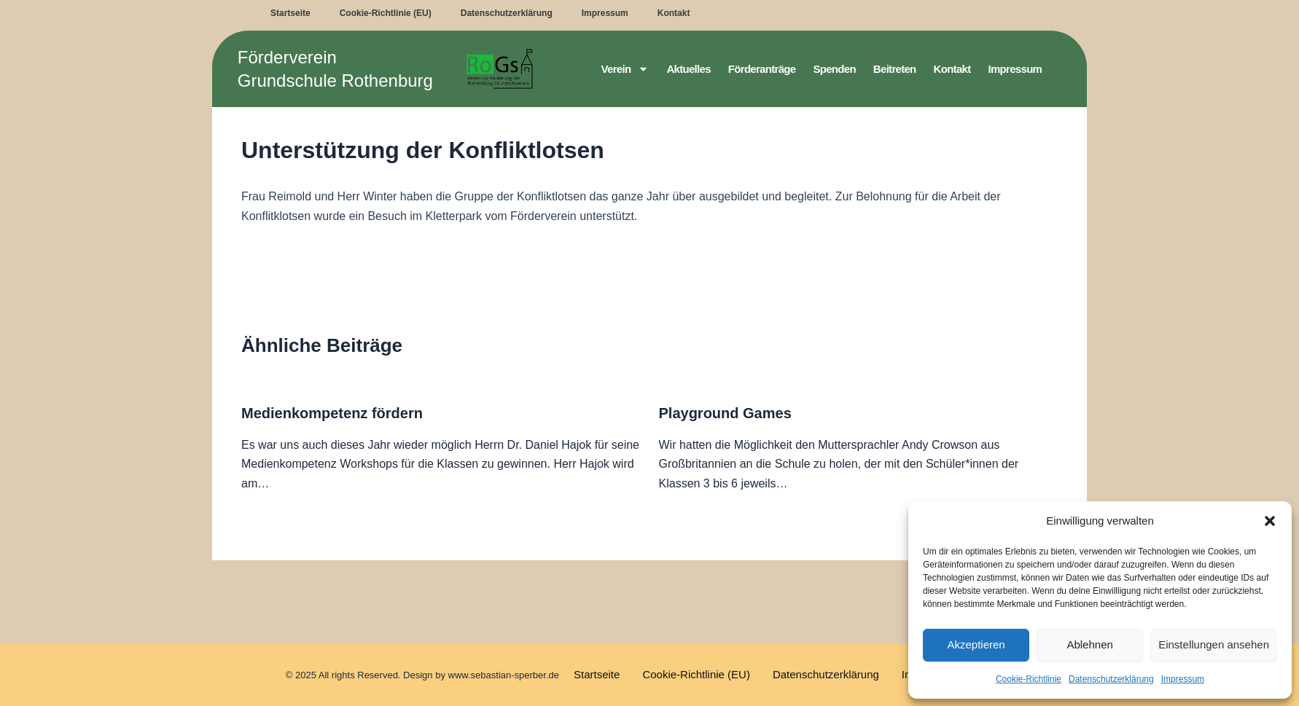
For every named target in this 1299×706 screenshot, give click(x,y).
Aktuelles (688, 69)
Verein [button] (625, 69)
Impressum (1182, 679)
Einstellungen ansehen (1213, 644)
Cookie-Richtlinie (1028, 679)
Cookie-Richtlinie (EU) (386, 13)
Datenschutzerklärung (1111, 679)
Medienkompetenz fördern (332, 413)
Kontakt (674, 13)
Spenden (834, 69)
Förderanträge (762, 69)
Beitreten (894, 69)
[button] (1270, 521)
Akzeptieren (976, 644)
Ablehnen (1089, 644)
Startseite (290, 13)
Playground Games (725, 413)
